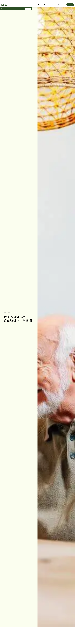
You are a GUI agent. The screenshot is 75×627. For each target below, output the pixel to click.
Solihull (9, 312)
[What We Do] (39, 4)
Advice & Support (60, 4)
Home (5, 312)
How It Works (52, 4)
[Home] (4, 5)
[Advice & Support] (61, 4)
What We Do (38, 4)
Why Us (45, 4)
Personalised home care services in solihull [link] (18, 312)
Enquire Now (70, 4)
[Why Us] (45, 4)
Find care (28, 8)
